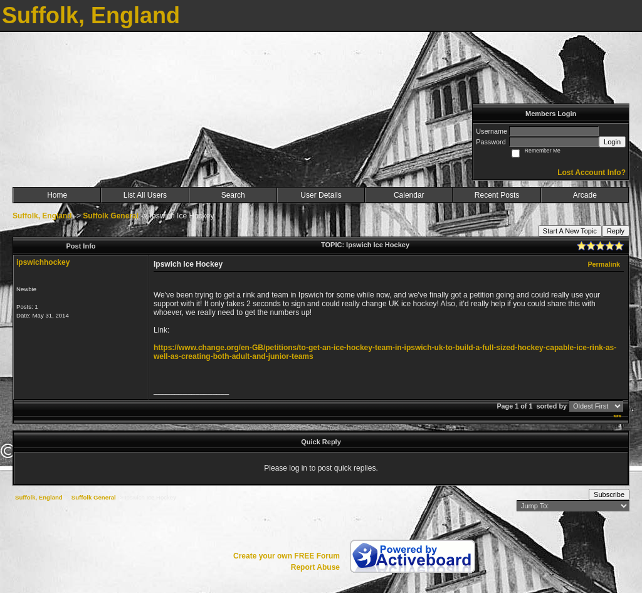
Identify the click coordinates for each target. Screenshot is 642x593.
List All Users (145, 195)
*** (617, 417)
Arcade (585, 195)
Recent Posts (497, 195)
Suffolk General (111, 215)
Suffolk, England (42, 215)
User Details (320, 195)
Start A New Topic (570, 231)
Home (57, 195)
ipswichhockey (43, 262)
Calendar (409, 195)
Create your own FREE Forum (286, 556)
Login (612, 142)
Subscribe (609, 494)
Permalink (603, 264)
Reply (615, 231)
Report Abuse (315, 567)
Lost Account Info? (591, 172)
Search (233, 195)
